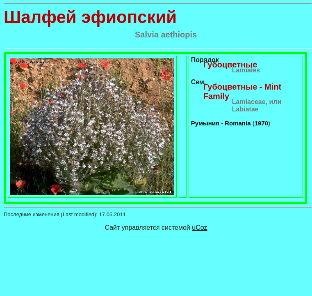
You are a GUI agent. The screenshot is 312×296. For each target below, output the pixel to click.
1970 (261, 123)
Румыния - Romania (221, 123)
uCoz (199, 227)
